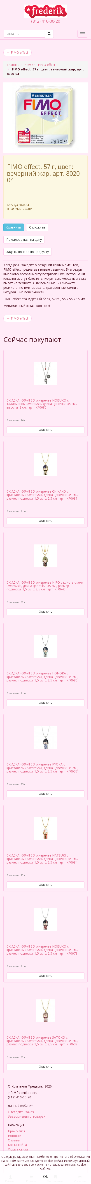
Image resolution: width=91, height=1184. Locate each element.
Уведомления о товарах (26, 1116)
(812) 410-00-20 (45, 21)
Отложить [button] (37, 227)
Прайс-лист (16, 1131)
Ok (45, 1176)
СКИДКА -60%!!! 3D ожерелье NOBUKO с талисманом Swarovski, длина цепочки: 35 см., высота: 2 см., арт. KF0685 (42, 403)
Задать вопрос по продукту (27, 252)
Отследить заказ (21, 1111)
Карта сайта (17, 1144)
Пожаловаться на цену (24, 239)
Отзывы (14, 1140)
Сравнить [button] (13, 227)
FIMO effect (17, 52)
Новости (14, 1135)
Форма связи (18, 1149)
